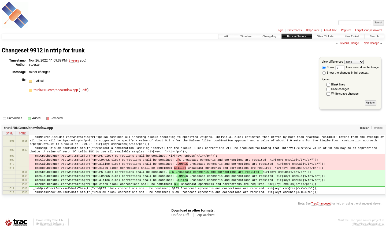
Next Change (371, 43)
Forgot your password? (369, 30)
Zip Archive (205, 215)
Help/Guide (313, 30)
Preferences (294, 30)
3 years (74, 60)
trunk (77, 50)
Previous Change (349, 43)
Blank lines (338, 84)
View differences (332, 61)
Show (328, 67)
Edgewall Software (52, 224)
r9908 (9, 132)
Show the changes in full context (345, 72)
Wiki (226, 36)
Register (346, 30)
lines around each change (357, 67)
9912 (36, 50)
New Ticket (352, 36)
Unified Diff (180, 215)
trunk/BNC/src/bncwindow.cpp (56, 90)
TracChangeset (321, 203)
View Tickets (325, 36)
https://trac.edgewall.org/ (368, 224)
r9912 (22, 132)
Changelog (269, 36)
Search (374, 36)
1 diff (83, 90)
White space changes (345, 93)
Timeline (246, 36)
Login (280, 30)
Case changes (340, 89)
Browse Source (296, 36)
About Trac (330, 30)
